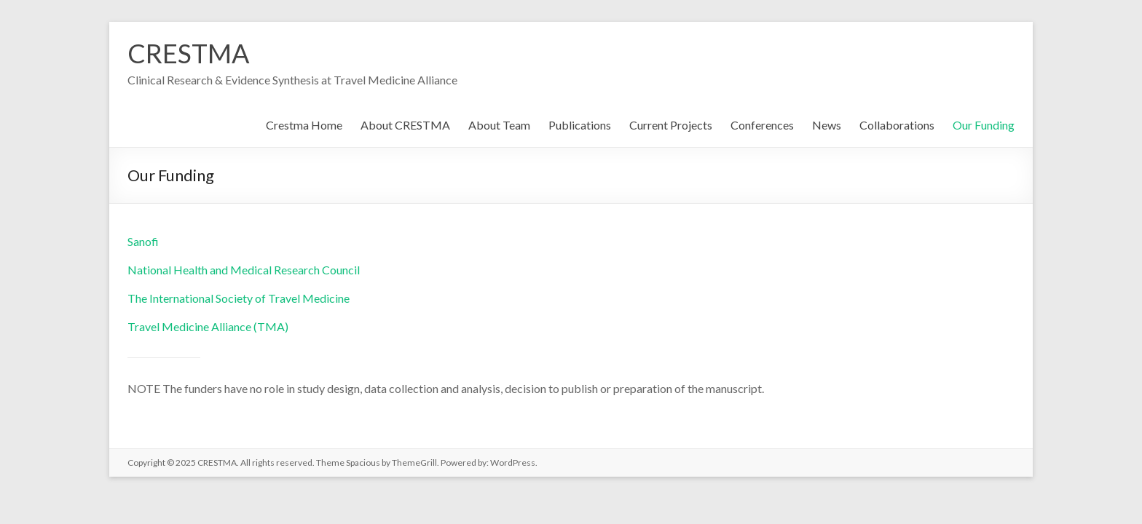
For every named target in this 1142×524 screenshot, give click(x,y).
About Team (499, 125)
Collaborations (896, 125)
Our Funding (984, 125)
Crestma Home (304, 125)
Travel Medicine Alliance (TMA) (207, 326)
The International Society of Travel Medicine (238, 298)
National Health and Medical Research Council (243, 270)
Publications (579, 125)
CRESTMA (188, 53)
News (826, 125)
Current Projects (670, 125)
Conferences (762, 125)
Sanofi (143, 241)
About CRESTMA (405, 125)
